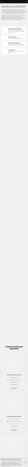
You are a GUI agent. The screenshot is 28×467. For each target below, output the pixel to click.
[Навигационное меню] (26, 1)
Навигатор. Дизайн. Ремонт (5, 5)
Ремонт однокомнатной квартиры (21, 5)
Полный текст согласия (17, 460)
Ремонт (13, 5)
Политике (15, 459)
